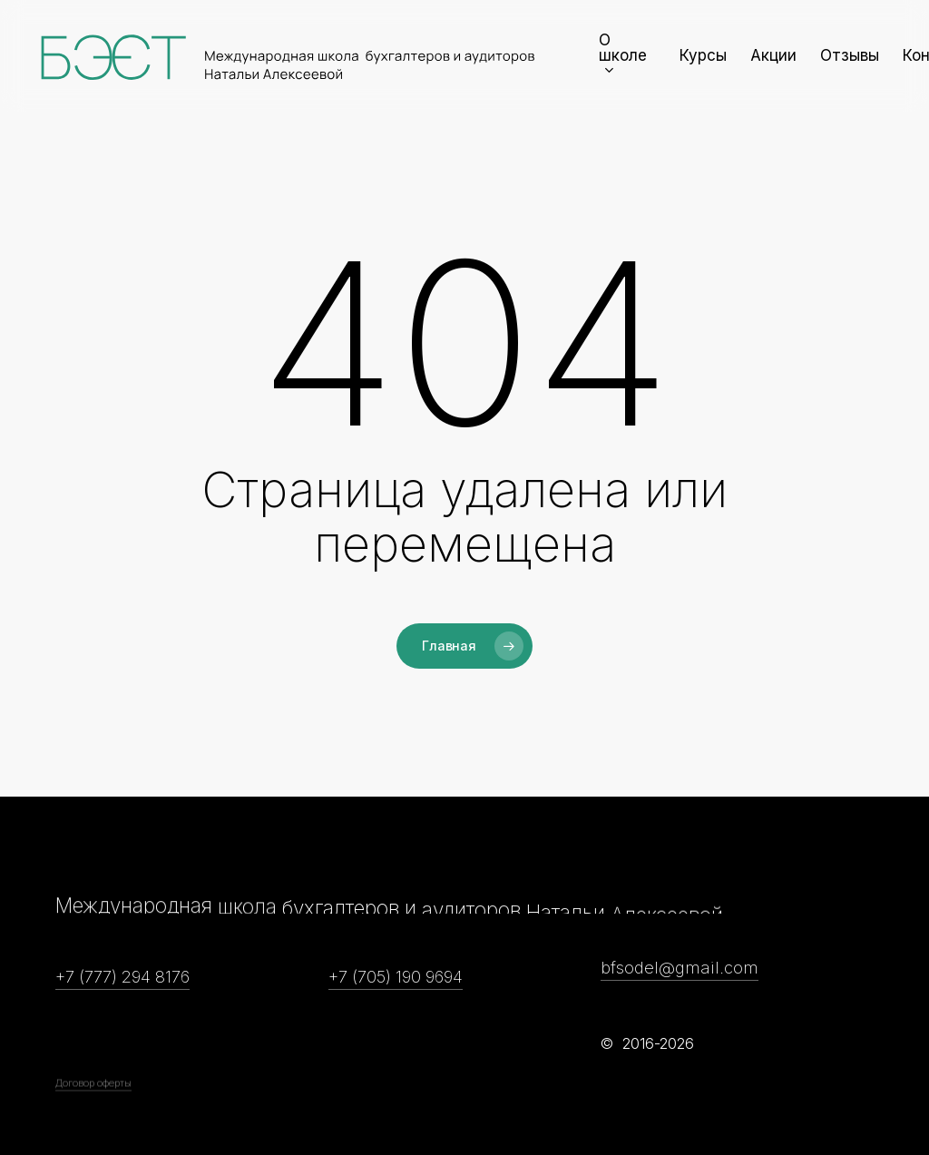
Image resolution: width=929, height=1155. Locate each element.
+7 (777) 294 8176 (122, 976)
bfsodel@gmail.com (679, 967)
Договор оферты (93, 1132)
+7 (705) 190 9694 (395, 976)
